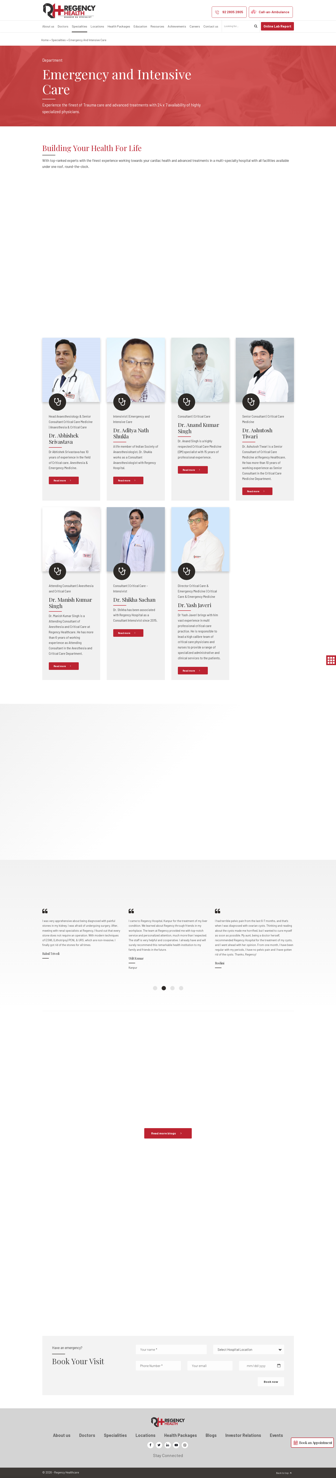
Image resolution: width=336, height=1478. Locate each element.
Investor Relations (243, 1435)
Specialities (79, 26)
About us (48, 26)
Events (276, 1435)
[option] (82, 942)
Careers (195, 26)
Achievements (177, 26)
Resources (157, 26)
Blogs (211, 1435)
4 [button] (181, 988)
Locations (97, 26)
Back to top (282, 1473)
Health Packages (119, 26)
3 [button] (172, 988)
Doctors (63, 26)
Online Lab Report (277, 26)
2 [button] (164, 988)
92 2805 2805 (232, 12)
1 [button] (155, 988)
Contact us (210, 26)
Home (45, 40)
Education (140, 26)
